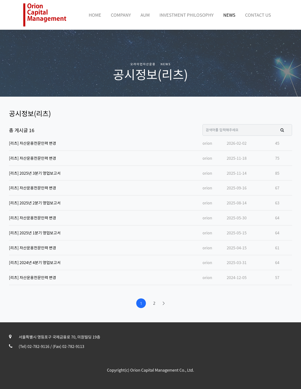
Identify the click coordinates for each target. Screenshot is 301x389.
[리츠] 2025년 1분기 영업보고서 (34, 233)
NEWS (229, 15)
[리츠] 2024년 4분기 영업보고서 (34, 262)
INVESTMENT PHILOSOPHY (186, 15)
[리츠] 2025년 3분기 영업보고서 (34, 173)
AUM (145, 15)
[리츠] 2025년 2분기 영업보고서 (34, 203)
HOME (95, 15)
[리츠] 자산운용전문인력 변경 (32, 143)
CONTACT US (258, 15)
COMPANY (121, 15)
